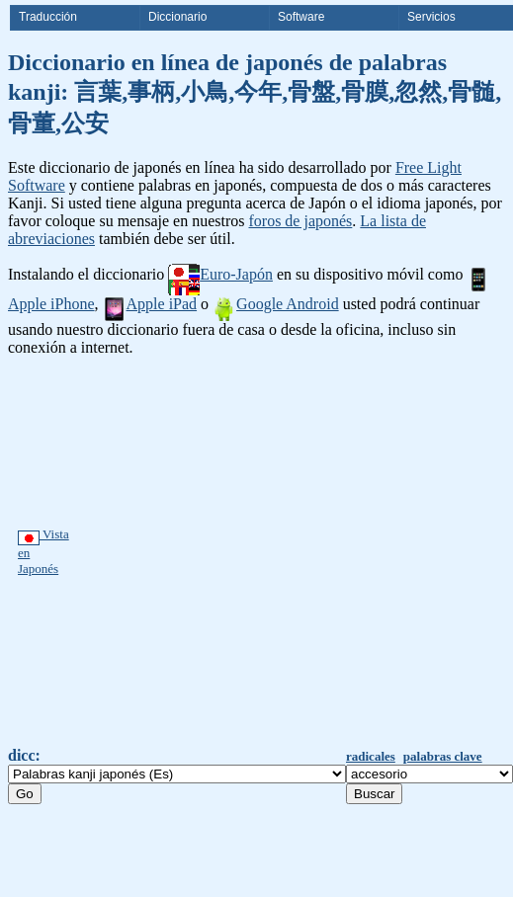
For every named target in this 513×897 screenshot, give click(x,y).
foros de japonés (300, 220)
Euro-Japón (220, 274)
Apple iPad (150, 303)
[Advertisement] (199, 552)
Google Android (276, 303)
